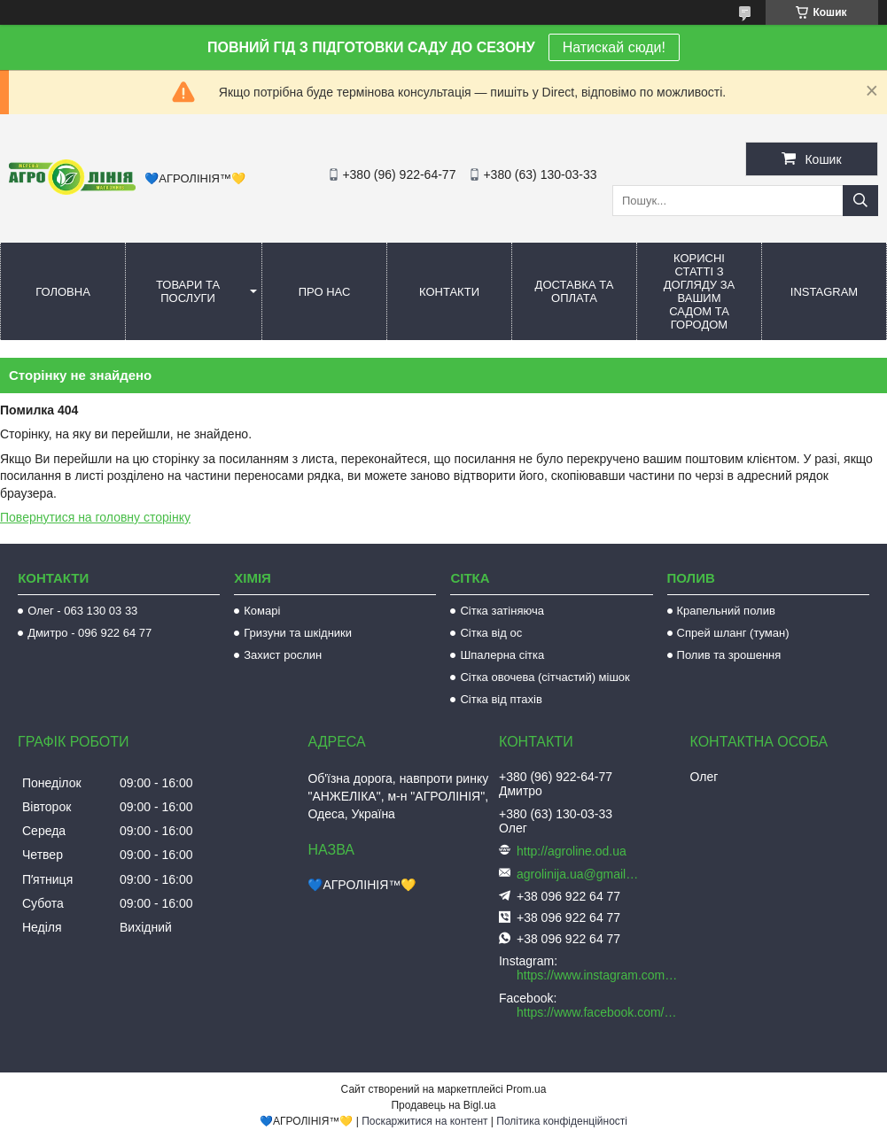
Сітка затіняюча (501, 610)
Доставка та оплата (574, 291)
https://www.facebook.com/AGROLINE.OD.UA (599, 1012)
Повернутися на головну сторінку (95, 517)
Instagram (824, 291)
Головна (62, 291)
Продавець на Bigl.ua (443, 1105)
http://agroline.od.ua (571, 851)
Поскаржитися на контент (424, 1121)
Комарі (262, 610)
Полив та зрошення (729, 655)
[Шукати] (860, 200)
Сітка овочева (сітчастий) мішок (544, 677)
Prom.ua (526, 1089)
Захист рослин (283, 655)
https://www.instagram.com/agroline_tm (599, 975)
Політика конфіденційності (561, 1121)
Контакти (449, 291)
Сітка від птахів (500, 699)
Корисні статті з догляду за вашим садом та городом (699, 291)
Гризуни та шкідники (298, 632)
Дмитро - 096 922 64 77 (89, 632)
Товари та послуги (188, 291)
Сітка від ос (491, 632)
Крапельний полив (726, 610)
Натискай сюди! (614, 47)
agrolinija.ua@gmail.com (579, 874)
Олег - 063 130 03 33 (82, 610)
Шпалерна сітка (502, 655)
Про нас (325, 291)
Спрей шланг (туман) (733, 632)
